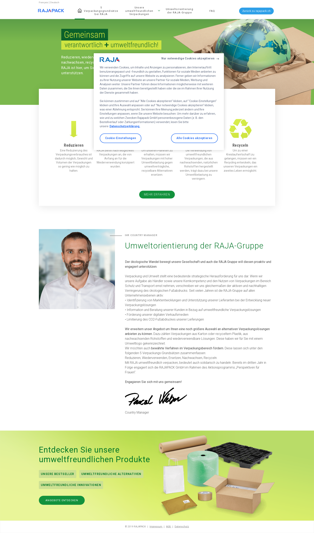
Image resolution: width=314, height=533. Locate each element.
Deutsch (54, 2)
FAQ (212, 10)
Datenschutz (182, 526)
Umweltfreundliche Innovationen (71, 485)
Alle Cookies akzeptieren (194, 138)
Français (44, 2)
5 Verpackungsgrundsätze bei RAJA (101, 11)
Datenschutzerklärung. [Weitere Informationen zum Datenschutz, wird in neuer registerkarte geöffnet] (125, 126)
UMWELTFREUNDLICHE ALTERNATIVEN (111, 474)
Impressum (156, 526)
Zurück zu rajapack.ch (256, 10)
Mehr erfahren (157, 194)
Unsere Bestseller (57, 474)
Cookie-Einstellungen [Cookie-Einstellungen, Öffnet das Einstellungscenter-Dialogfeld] (120, 138)
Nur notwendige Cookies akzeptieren (188, 58)
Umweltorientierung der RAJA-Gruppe (179, 11)
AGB (168, 526)
